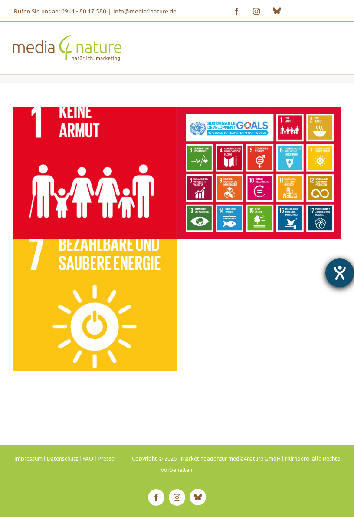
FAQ (87, 458)
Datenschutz (62, 458)
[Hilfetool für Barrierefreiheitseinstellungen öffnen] (339, 272)
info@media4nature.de (145, 11)
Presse (106, 458)
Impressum (28, 458)
